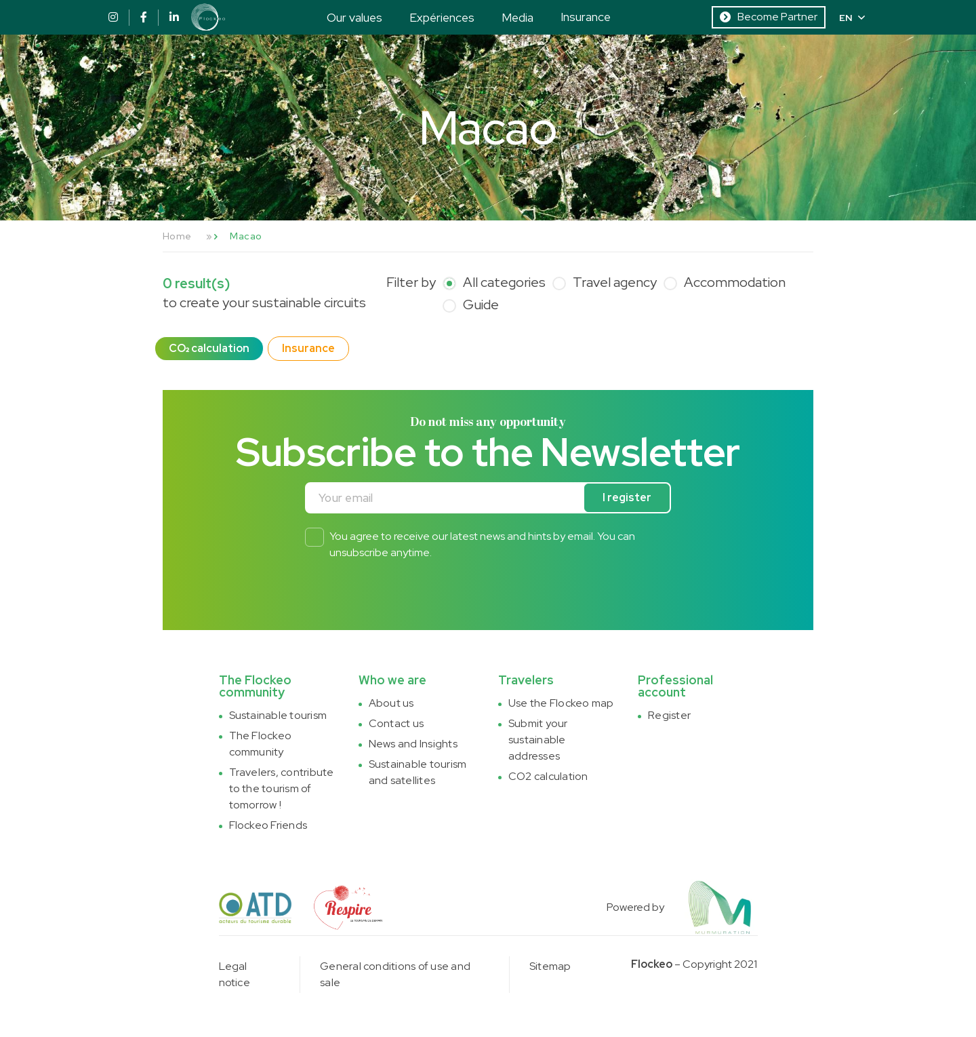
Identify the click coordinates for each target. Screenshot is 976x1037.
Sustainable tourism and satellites (418, 772)
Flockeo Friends (268, 825)
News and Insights (413, 744)
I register (627, 497)
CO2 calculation (548, 776)
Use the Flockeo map (561, 703)
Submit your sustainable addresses (538, 739)
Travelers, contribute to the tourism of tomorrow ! (281, 788)
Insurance (586, 16)
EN (852, 18)
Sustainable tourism (278, 715)
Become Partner (768, 16)
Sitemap (550, 966)
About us (391, 703)
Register (669, 715)
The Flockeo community (260, 743)
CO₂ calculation (209, 348)
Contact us (396, 723)
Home (177, 236)
